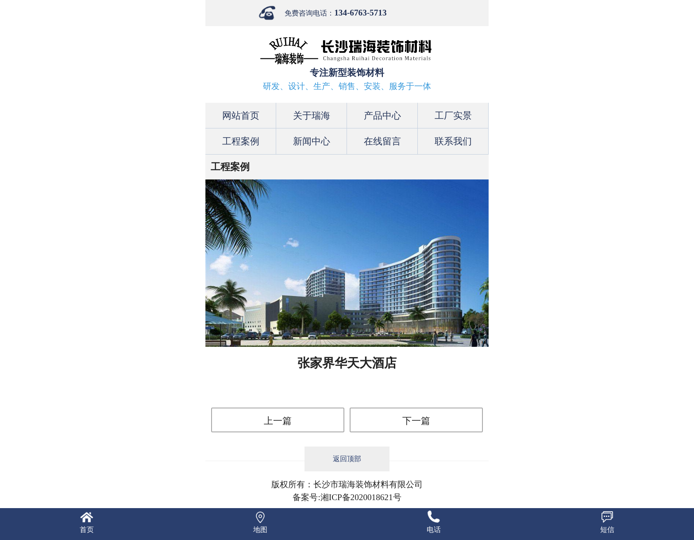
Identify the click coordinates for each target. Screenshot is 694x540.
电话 (434, 529)
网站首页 (240, 115)
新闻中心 (311, 141)
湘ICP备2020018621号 (360, 497)
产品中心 (382, 115)
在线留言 (382, 141)
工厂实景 (453, 115)
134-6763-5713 (360, 12)
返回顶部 (347, 458)
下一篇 (416, 421)
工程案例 (240, 141)
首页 (87, 529)
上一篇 (278, 421)
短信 (607, 529)
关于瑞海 (311, 115)
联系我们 (453, 141)
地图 (260, 529)
